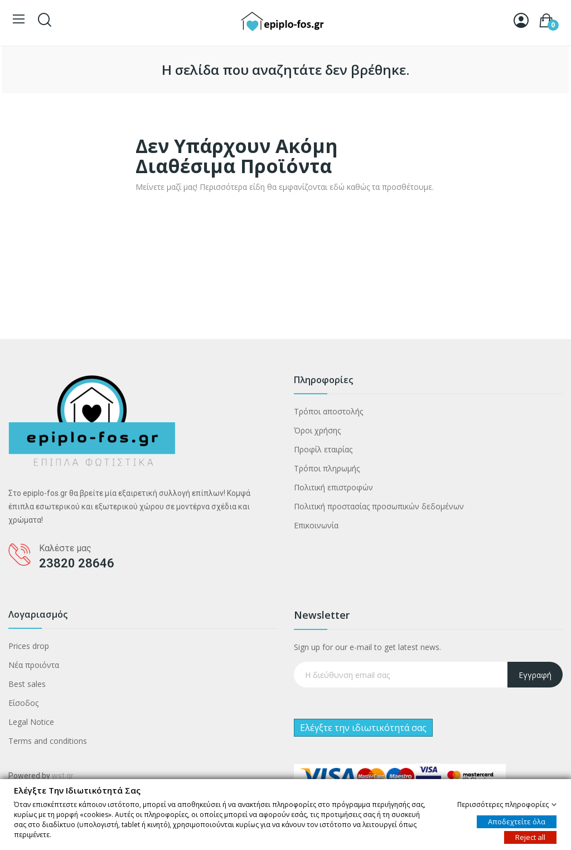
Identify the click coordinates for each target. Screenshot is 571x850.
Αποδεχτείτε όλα (516, 821)
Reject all (530, 837)
